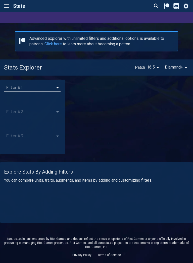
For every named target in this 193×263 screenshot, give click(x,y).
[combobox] (29, 87)
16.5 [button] (151, 67)
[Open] (57, 87)
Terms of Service (109, 255)
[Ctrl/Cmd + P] (156, 6)
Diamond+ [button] (174, 67)
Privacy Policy (81, 255)
